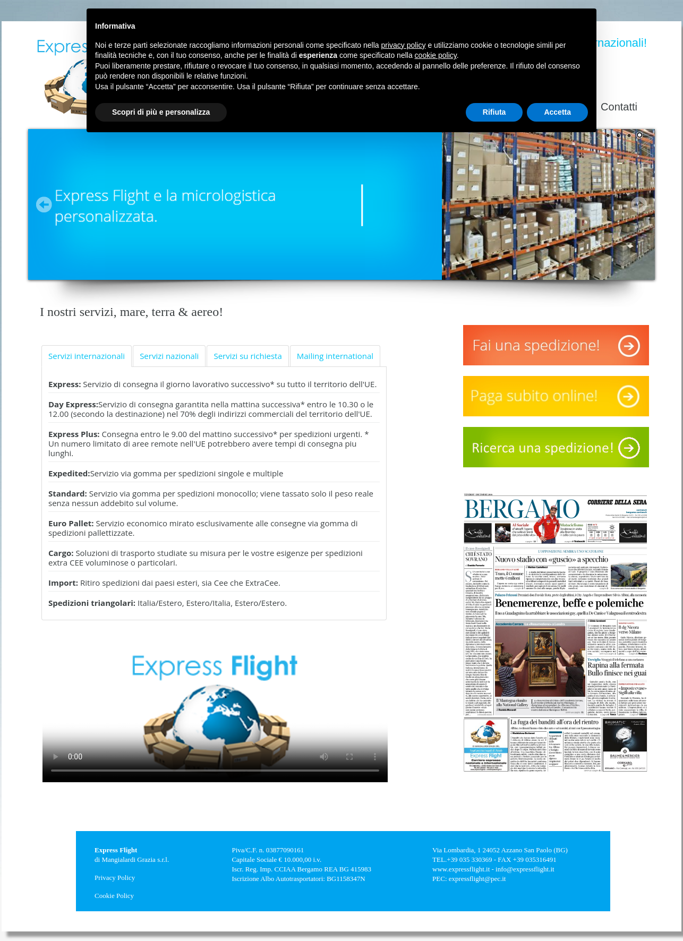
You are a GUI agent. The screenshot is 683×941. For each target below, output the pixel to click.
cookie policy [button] (436, 55)
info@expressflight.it (525, 869)
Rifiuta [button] (494, 112)
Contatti (619, 107)
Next (639, 204)
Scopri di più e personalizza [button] (161, 112)
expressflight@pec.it (477, 879)
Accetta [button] (557, 112)
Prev (44, 204)
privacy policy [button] (403, 45)
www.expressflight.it (461, 869)
